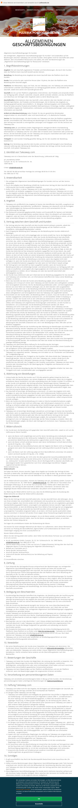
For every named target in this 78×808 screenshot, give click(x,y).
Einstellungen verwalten (23, 789)
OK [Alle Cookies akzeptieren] (39, 799)
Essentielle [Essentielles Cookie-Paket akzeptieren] (39, 804)
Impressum (60, 10)
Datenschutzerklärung (55, 681)
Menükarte (20, 10)
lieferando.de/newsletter (56, 648)
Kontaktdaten (47, 10)
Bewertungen (33, 10)
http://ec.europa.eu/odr (46, 631)
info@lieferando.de (16, 168)
